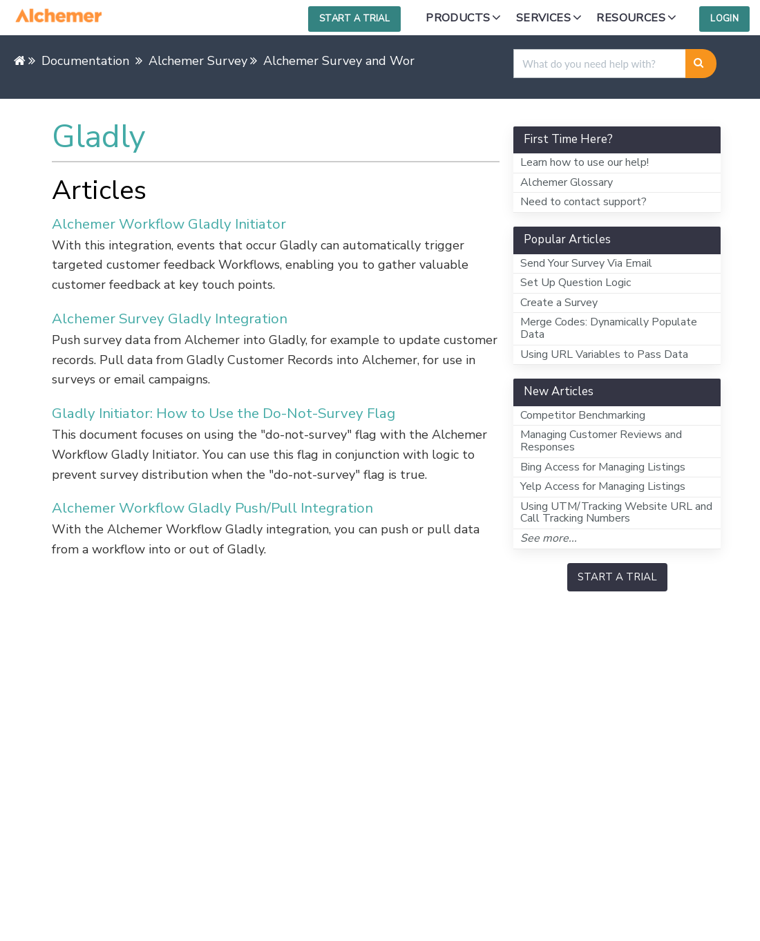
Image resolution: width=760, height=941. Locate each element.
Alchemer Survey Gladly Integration (169, 318)
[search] (599, 63)
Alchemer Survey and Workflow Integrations (390, 61)
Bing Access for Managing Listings (602, 467)
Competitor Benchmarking (582, 415)
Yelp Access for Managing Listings (602, 486)
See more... (548, 538)
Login (724, 18)
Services (543, 18)
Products (458, 18)
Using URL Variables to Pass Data (604, 354)
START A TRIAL (617, 577)
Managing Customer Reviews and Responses (601, 441)
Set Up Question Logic (575, 282)
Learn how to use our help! (584, 162)
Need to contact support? (583, 201)
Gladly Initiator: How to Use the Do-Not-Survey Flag (223, 413)
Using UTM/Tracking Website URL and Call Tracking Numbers (616, 512)
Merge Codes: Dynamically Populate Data (608, 328)
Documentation (85, 61)
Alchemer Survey (198, 61)
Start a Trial (354, 18)
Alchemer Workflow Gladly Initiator (169, 224)
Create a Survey (559, 302)
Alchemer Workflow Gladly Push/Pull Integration (212, 507)
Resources (630, 18)
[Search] (700, 63)
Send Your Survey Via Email (586, 263)
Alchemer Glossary (566, 182)
